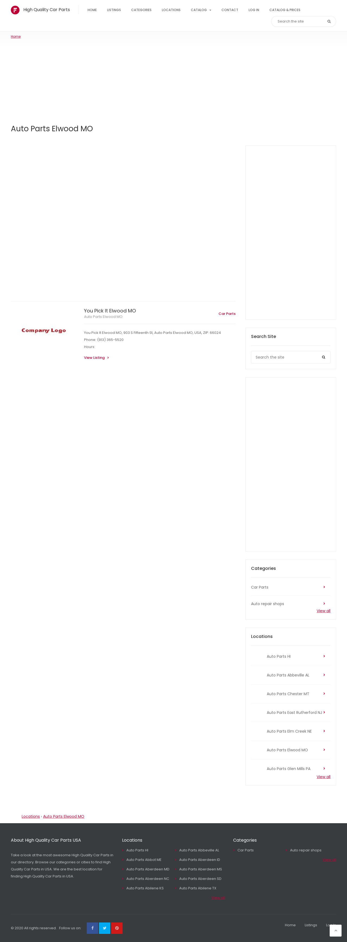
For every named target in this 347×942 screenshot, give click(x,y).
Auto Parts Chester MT (288, 694)
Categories (141, 10)
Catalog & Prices (284, 10)
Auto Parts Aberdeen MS (200, 869)
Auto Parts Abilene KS (145, 888)
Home (92, 10)
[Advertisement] (173, 80)
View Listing (94, 357)
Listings (114, 10)
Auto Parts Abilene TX (197, 888)
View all (323, 611)
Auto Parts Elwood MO (103, 316)
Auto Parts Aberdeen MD (147, 869)
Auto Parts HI (279, 656)
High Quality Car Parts (46, 10)
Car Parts (227, 313)
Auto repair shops (267, 603)
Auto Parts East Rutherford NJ (294, 712)
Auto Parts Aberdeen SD (200, 878)
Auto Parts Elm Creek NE (289, 731)
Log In (254, 10)
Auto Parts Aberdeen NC (147, 878)
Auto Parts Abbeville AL (288, 675)
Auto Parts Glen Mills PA (288, 768)
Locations (171, 10)
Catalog (199, 10)
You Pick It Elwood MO (110, 310)
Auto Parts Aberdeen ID (199, 859)
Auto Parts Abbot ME (144, 859)
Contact (229, 10)
